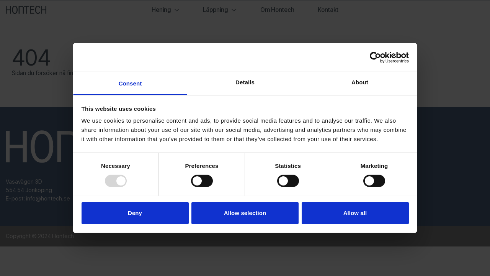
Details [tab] (245, 82)
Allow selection (245, 213)
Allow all (355, 213)
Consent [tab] (130, 83)
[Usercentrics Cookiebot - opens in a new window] (375, 57)
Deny (135, 213)
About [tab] (359, 82)
